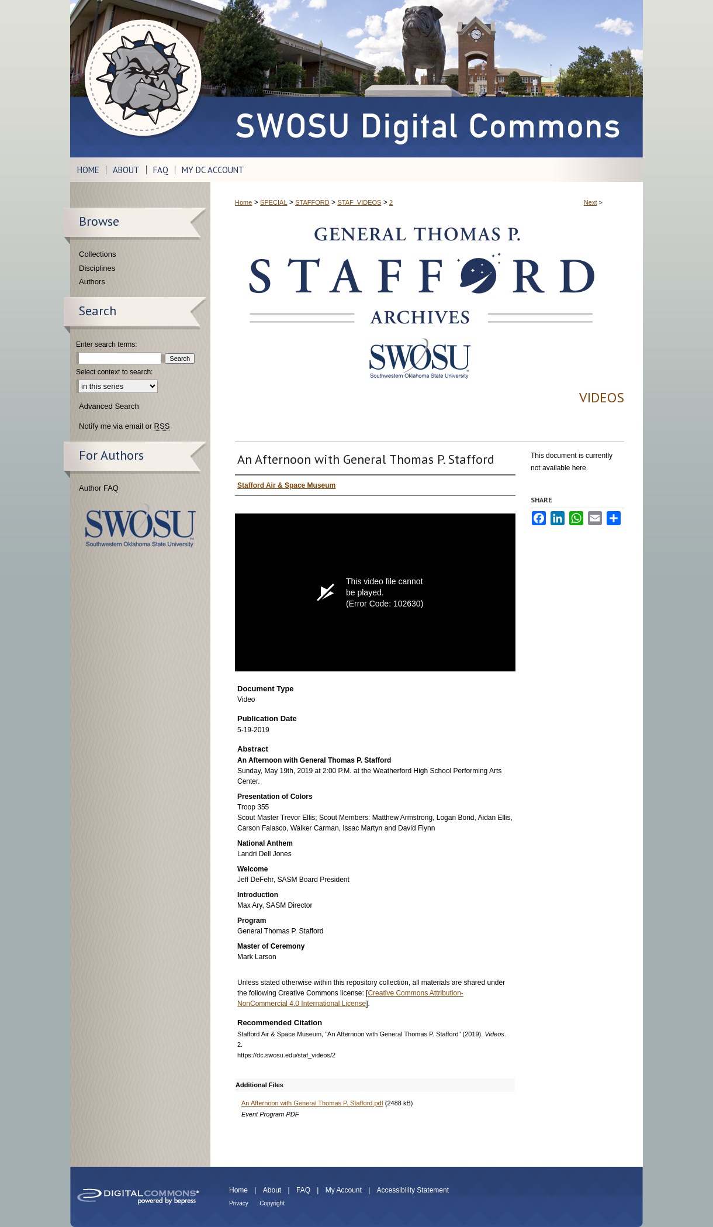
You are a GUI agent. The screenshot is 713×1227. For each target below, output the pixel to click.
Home (243, 202)
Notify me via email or (124, 426)
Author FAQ (99, 488)
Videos (601, 397)
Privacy (238, 1203)
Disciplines (97, 268)
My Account (344, 1190)
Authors (92, 281)
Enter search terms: (106, 344)
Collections (97, 254)
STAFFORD (312, 202)
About (272, 1190)
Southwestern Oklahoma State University (140, 525)
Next (590, 202)
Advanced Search (109, 406)
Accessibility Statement (413, 1190)
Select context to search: (114, 372)
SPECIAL (273, 202)
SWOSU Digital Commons (426, 78)
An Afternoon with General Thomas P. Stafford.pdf (312, 1103)
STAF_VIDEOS (359, 202)
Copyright (272, 1203)
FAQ (303, 1190)
